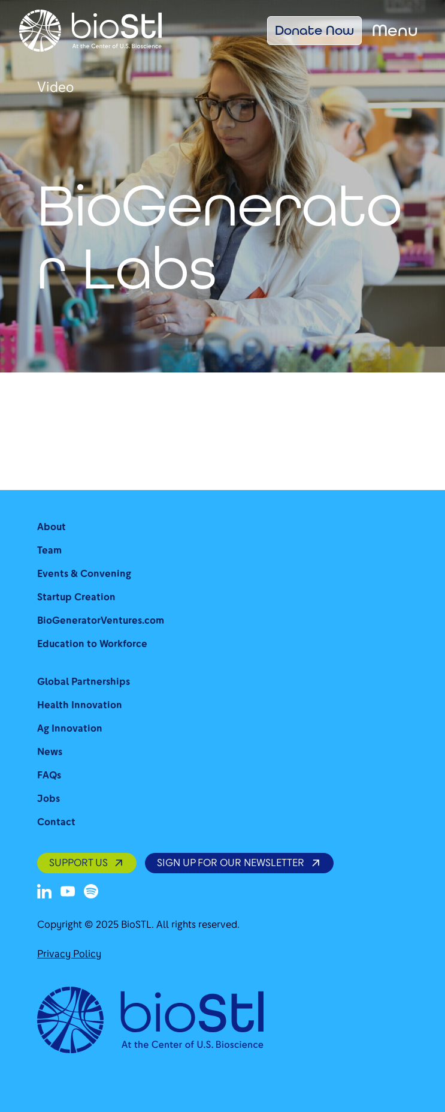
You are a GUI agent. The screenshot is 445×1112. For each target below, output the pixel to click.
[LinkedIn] (44, 891)
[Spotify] (91, 891)
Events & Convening (84, 573)
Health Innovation (79, 705)
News (49, 752)
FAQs (49, 775)
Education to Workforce (92, 644)
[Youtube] (67, 891)
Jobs (48, 798)
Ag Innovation (69, 728)
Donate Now (314, 30)
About (51, 527)
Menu (395, 30)
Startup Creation (76, 597)
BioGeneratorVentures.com (100, 620)
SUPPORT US (87, 862)
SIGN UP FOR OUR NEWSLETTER (239, 862)
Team (49, 550)
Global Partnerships (83, 681)
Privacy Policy (69, 954)
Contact (56, 822)
